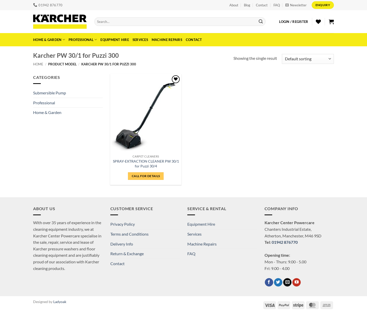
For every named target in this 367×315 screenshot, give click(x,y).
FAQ (276, 5)
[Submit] (260, 21)
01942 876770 (285, 242)
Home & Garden (49, 39)
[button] (296, 5)
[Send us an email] (287, 282)
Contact (262, 5)
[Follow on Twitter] (278, 282)
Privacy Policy (122, 224)
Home (38, 64)
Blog (247, 5)
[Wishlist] (318, 21)
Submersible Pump (49, 92)
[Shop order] (308, 59)
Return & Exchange (127, 253)
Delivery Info (121, 243)
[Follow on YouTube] (296, 282)
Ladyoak (59, 301)
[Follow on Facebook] (269, 282)
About (233, 5)
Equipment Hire (114, 40)
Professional (83, 39)
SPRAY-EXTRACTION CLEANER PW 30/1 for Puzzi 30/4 (146, 163)
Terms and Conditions (129, 234)
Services (140, 40)
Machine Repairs (167, 40)
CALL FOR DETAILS (146, 176)
